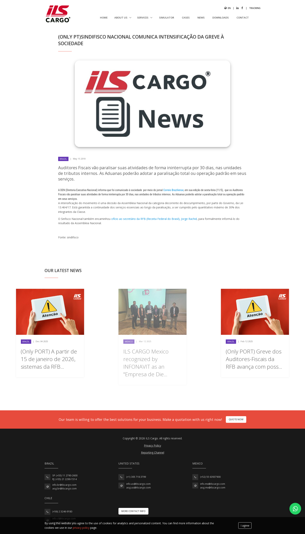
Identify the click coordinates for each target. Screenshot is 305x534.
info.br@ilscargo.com (64, 484)
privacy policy (81, 528)
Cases (186, 17)
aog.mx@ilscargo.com (212, 487)
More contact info (133, 511)
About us (121, 17)
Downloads (220, 17)
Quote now (236, 419)
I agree (245, 525)
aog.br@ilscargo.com (64, 488)
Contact (243, 17)
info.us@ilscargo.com (138, 484)
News (201, 17)
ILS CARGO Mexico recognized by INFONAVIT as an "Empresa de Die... (146, 363)
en (227, 8)
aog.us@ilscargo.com (138, 487)
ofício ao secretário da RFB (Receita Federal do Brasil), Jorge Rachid (154, 219)
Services (143, 17)
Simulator (166, 17)
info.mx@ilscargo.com (212, 484)
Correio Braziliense (173, 190)
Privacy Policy (152, 445)
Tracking (254, 8)
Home (104, 17)
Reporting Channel (152, 452)
